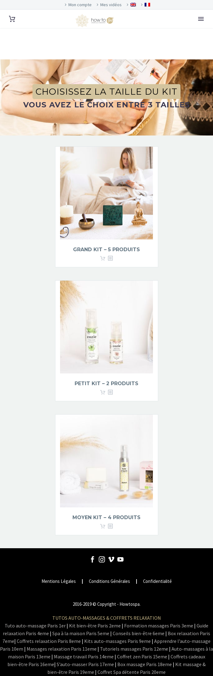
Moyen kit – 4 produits (106, 517)
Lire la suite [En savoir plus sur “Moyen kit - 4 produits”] (102, 526)
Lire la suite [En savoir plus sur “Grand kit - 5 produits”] (102, 258)
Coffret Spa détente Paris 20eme (132, 672)
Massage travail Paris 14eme (84, 656)
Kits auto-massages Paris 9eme (117, 641)
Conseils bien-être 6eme (138, 633)
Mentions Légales (58, 581)
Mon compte (80, 4)
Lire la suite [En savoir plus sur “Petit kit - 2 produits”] (102, 392)
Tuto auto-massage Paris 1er (35, 625)
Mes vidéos (111, 4)
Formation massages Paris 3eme (158, 625)
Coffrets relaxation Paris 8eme (49, 641)
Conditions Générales (109, 581)
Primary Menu (201, 19)
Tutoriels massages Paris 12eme (134, 649)
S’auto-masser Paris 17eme (85, 664)
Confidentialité (157, 581)
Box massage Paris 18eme (144, 664)
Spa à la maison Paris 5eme (80, 633)
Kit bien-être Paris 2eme (95, 625)
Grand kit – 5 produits (106, 249)
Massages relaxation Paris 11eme (62, 649)
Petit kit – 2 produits (106, 383)
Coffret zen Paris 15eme (142, 656)
